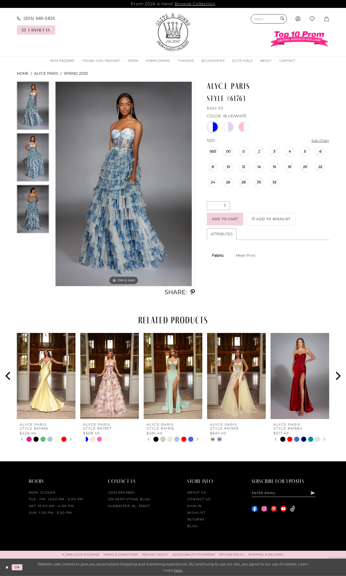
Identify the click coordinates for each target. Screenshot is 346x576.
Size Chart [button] (320, 140)
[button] (298, 19)
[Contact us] (36, 30)
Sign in (194, 506)
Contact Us (199, 499)
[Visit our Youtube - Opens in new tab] (283, 509)
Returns (196, 519)
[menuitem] (36, 18)
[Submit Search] (282, 19)
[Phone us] (36, 18)
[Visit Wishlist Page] (312, 19)
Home (23, 73)
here (178, 570)
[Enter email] (285, 493)
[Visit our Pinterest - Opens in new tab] (274, 509)
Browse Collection (195, 3)
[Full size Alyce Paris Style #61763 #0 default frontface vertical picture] (124, 184)
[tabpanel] (33, 107)
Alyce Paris (46, 73)
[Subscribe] (315, 493)
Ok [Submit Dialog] (18, 567)
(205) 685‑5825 (121, 492)
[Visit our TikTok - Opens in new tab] (292, 509)
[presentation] (46, 376)
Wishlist (196, 512)
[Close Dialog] (7, 567)
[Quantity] (218, 205)
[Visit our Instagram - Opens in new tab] (264, 509)
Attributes (222, 235)
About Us (196, 492)
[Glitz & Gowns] (173, 32)
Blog (192, 526)
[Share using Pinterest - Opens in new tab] (193, 292)
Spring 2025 (76, 73)
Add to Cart (225, 220)
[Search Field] (269, 19)
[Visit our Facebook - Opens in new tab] (255, 509)
